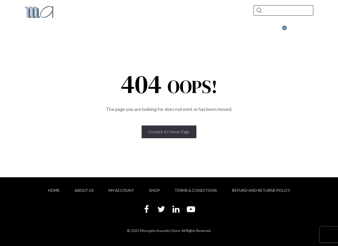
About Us (53, 30)
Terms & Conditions (196, 190)
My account (121, 190)
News (148, 30)
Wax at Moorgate (261, 30)
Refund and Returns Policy (261, 190)
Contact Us (198, 30)
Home (54, 190)
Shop (102, 30)
